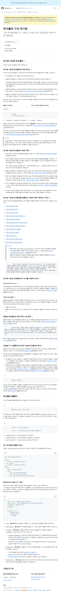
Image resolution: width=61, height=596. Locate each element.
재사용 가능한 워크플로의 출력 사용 (31, 180)
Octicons (16, 542)
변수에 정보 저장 (36, 173)
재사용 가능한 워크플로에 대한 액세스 (17, 69)
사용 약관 (17, 590)
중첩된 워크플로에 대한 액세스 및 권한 (18, 316)
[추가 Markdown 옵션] (17, 42)
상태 (30, 590)
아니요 (12, 577)
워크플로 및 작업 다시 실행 (24, 369)
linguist (10, 554)
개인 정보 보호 (24, 590)
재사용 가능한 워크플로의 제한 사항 (17, 150)
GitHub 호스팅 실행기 (51, 290)
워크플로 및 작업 (21, 12)
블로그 (48, 590)
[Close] (56, 3)
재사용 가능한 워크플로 (14, 60)
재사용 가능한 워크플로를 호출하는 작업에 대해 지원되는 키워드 (27, 198)
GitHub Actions (8, 12)
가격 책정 (35, 590)
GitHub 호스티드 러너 (10, 283)
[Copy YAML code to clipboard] (55, 453)
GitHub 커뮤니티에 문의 (38, 577)
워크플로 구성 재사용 (32, 12)
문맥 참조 (46, 173)
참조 (14, 12)
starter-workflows (13, 557)
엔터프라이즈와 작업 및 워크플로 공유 (34, 91)
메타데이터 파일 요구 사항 (13, 482)
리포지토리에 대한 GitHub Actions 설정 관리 (18, 134)
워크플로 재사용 (27, 351)
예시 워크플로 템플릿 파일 (13, 445)
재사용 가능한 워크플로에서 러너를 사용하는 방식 (22, 278)
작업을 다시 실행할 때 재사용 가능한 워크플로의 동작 (23, 345)
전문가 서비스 (42, 590)
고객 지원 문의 (35, 579)
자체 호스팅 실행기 (9, 297)
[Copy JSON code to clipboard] (55, 496)
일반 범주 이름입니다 (30, 552)
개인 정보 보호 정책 (7, 580)
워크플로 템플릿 (11, 396)
